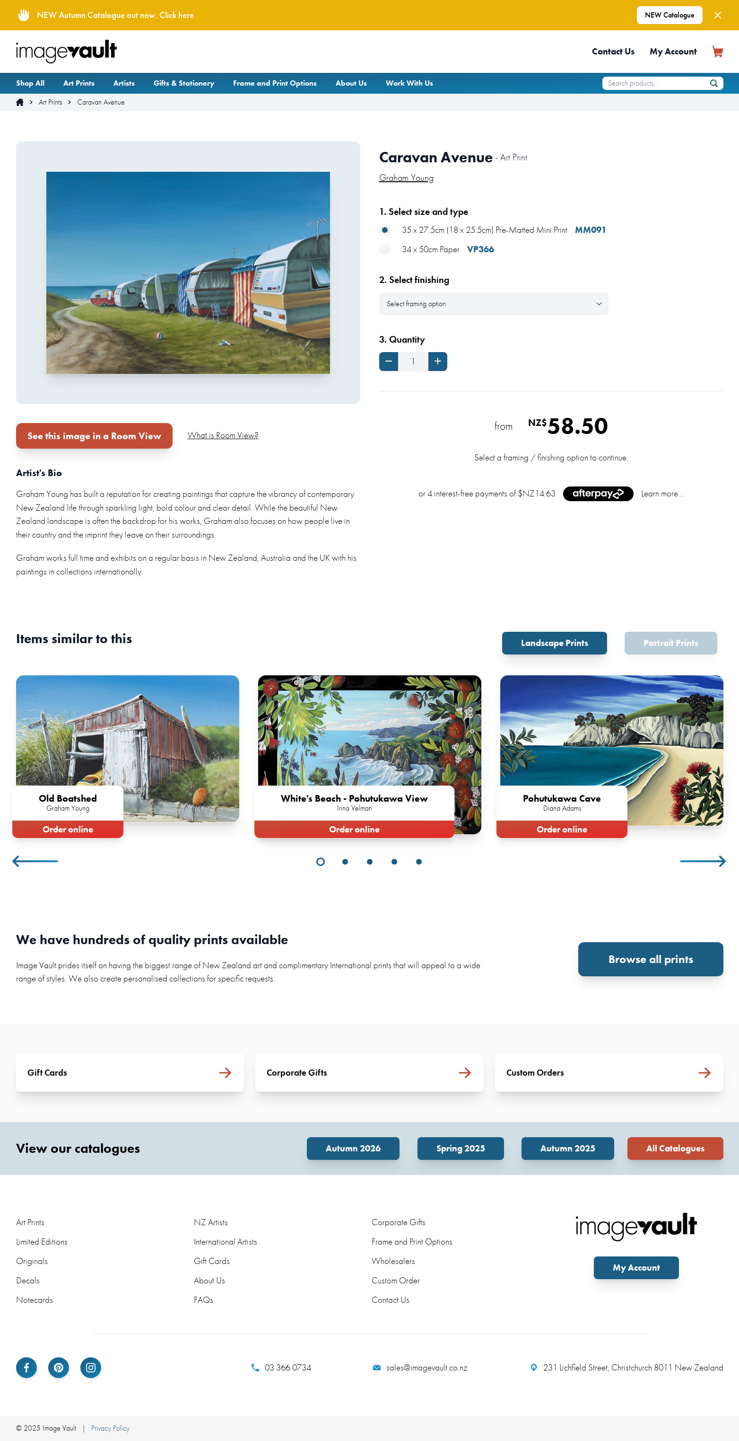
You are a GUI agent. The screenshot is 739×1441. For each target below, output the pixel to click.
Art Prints (79, 83)
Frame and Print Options (275, 83)
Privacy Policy (110, 1428)
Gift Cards (212, 1261)
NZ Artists (211, 1222)
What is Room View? (223, 435)
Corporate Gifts (399, 1222)
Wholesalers (393, 1261)
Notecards (34, 1300)
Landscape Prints (554, 643)
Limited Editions (42, 1241)
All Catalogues (675, 1148)
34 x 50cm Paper (436, 250)
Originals (32, 1261)
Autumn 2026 (353, 1148)
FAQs (203, 1300)
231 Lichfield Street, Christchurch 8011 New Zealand (626, 1367)
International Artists (225, 1241)
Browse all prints (651, 959)
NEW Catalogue (670, 15)
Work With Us (409, 83)
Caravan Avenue (101, 102)
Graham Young (406, 177)
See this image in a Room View (94, 436)
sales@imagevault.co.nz (420, 1367)
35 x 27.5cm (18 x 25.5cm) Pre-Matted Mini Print (493, 230)
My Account (673, 51)
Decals (28, 1280)
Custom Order (396, 1280)
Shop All (30, 83)
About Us (351, 83)
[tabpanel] (127, 754)
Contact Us (613, 51)
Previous (36, 861)
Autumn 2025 (567, 1148)
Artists (124, 83)
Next (703, 861)
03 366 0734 (281, 1367)
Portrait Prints (670, 643)
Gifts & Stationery (184, 83)
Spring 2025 (460, 1148)
